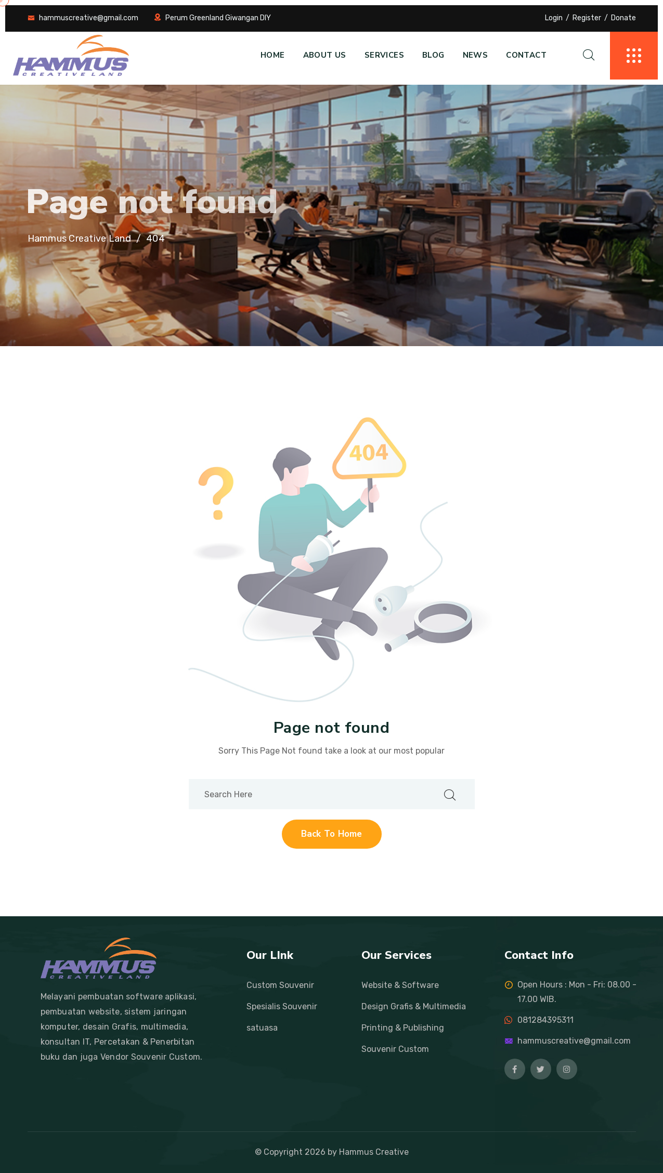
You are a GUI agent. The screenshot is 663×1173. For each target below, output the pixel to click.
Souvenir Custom (395, 1049)
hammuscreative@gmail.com (88, 18)
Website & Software (400, 985)
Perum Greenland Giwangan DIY (218, 18)
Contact (526, 55)
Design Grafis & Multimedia (413, 1006)
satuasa (262, 1028)
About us (324, 55)
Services (384, 55)
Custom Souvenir (280, 985)
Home (273, 55)
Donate (623, 18)
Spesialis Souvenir (281, 1006)
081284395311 (545, 1020)
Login (554, 18)
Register (587, 18)
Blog (433, 55)
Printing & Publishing (402, 1028)
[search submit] (450, 794)
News (475, 55)
